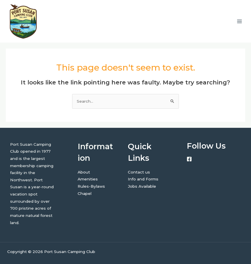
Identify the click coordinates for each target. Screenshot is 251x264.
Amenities (88, 179)
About (84, 172)
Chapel (84, 193)
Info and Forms (143, 179)
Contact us (139, 172)
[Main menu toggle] (240, 21)
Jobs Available (142, 186)
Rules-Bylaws (91, 186)
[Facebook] (189, 159)
